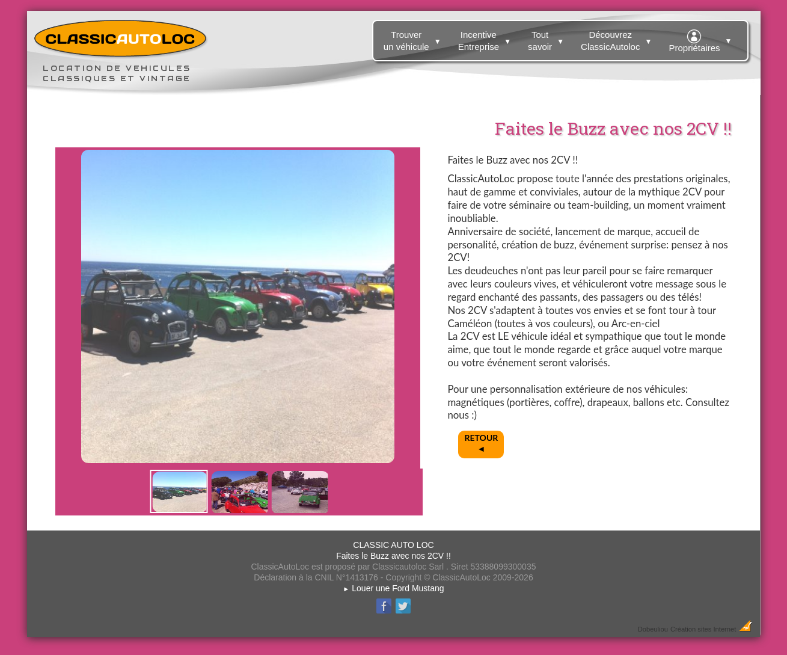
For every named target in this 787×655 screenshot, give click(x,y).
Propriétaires (702, 39)
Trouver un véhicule (414, 38)
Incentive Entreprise (486, 38)
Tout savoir (547, 38)
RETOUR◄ (481, 443)
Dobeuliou (653, 629)
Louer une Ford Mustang (393, 588)
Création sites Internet (703, 629)
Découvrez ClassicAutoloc (618, 38)
